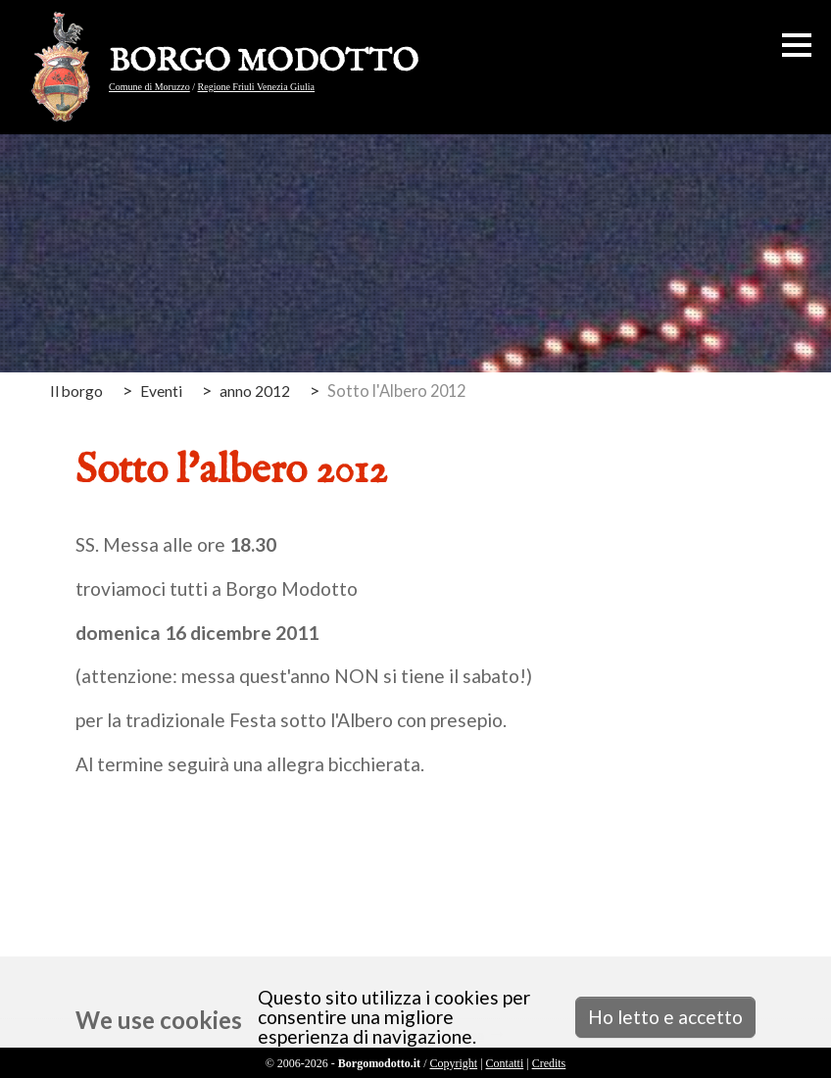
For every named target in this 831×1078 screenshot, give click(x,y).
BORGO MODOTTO (263, 62)
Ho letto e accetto (665, 1016)
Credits (549, 1063)
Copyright (453, 1063)
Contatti (505, 1063)
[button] (796, 45)
